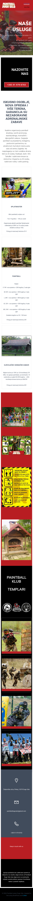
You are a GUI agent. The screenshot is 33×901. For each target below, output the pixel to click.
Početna (26, 3)
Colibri (25, 895)
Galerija (26, 7)
